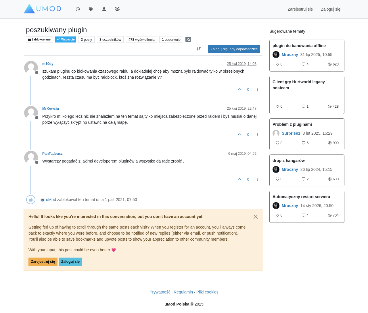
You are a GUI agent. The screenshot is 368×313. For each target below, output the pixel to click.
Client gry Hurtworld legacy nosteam (299, 85)
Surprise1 (291, 133)
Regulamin (183, 292)
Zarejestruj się (43, 262)
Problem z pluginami (292, 124)
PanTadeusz (52, 154)
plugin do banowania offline (299, 45)
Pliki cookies (207, 292)
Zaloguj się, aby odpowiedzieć (234, 49)
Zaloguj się (70, 262)
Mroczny (290, 55)
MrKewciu (50, 109)
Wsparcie (66, 39)
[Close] (255, 217)
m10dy (47, 64)
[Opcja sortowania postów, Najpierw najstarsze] (198, 49)
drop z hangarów (289, 160)
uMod (51, 199)
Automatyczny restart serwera (301, 196)
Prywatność (160, 292)
